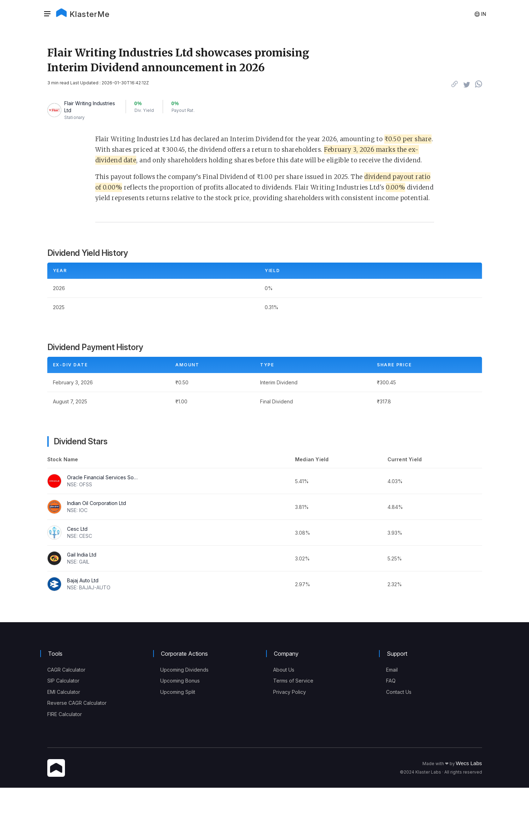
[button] (49, 14)
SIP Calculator (63, 681)
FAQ (391, 681)
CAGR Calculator (66, 670)
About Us (283, 670)
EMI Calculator (63, 692)
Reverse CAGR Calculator (77, 703)
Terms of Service (293, 681)
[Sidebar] (47, 14)
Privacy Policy (289, 692)
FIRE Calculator (64, 714)
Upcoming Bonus (180, 681)
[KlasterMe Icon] (56, 768)
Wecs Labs (469, 763)
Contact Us (398, 692)
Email (392, 670)
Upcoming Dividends (184, 670)
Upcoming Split (177, 692)
